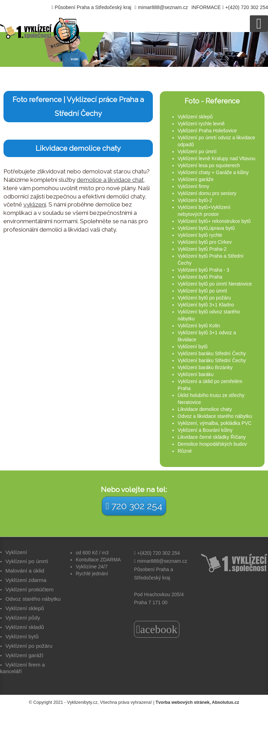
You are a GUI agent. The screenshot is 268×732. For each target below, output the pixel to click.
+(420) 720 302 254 (246, 7)
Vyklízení (16, 552)
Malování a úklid (24, 571)
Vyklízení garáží (24, 655)
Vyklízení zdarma (25, 580)
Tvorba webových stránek (183, 702)
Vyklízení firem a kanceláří (22, 668)
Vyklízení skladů (24, 627)
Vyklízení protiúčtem (29, 589)
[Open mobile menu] (259, 23)
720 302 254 (134, 505)
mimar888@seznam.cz (163, 7)
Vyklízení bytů (21, 636)
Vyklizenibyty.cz (82, 702)
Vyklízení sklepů (24, 608)
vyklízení (34, 204)
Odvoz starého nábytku (32, 599)
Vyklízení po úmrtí (26, 561)
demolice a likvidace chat (110, 179)
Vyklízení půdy (22, 618)
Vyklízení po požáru (28, 646)
